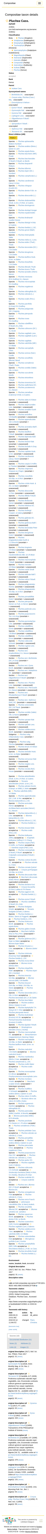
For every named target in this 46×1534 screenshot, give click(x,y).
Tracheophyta (17, 45)
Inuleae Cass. (15, 88)
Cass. (25, 1131)
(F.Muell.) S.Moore (22, 855)
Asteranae (16, 58)
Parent (11, 85)
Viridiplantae (17, 40)
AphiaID (12, 24)
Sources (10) (14, 1336)
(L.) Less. (26, 240)
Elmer (24, 961)
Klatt (24, 442)
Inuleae (15, 68)
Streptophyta (17, 43)
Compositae (10, 3)
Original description (17, 1267)
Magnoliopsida (18, 55)
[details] (20, 1275)
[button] (7, 20)
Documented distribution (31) (21, 1340)
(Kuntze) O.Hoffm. (21, 1020)
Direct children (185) (17, 134)
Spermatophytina (19, 50)
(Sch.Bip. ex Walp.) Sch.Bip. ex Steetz (21, 985)
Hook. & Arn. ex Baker (22, 1044)
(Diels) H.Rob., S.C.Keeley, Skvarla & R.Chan (23, 1172)
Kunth (25, 410)
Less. (16, 116)
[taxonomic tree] (14, 1326)
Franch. (25, 1199)
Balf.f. (26, 427)
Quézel (25, 867)
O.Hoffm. (26, 1096)
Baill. (25, 437)
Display (13, 138)
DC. (16, 95)
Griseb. (25, 929)
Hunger (26, 210)
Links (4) (13, 1347)
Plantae (19, 38)
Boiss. (25, 151)
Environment (14, 1260)
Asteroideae (17, 65)
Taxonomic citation (16, 1289)
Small (24, 570)
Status (11, 73)
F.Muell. (15, 108)
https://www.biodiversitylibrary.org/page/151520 (23, 1393)
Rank (11, 79)
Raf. (17, 110)
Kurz (25, 884)
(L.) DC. (25, 227)
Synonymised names (17, 92)
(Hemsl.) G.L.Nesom (22, 808)
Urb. (25, 892)
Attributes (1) (26, 1343)
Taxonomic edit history (18, 1310)
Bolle (24, 828)
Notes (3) (13, 1343)
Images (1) (24, 1347)
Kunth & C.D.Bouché (19, 540)
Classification (14, 35)
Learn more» (41, 1520)
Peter (26, 528)
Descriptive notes (16, 1278)
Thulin (25, 267)
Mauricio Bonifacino (31, 1532)
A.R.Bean (25, 400)
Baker (24, 1000)
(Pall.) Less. (21, 848)
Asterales (16, 60)
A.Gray (26, 446)
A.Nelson (19, 102)
